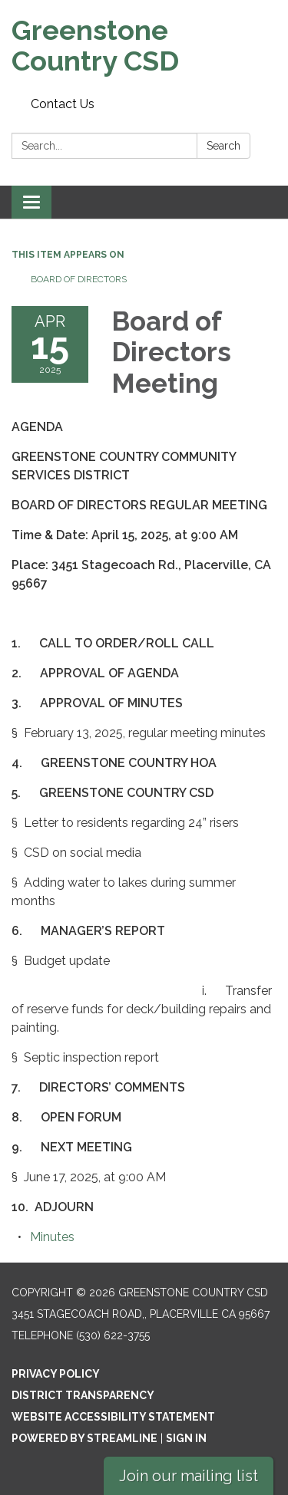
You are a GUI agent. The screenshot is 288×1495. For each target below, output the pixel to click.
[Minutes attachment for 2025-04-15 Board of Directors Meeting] (52, 1237)
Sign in (186, 1438)
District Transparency (83, 1395)
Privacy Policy (56, 1374)
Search (223, 146)
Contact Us (62, 104)
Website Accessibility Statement (113, 1417)
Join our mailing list (188, 1476)
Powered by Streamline (84, 1438)
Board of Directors (79, 279)
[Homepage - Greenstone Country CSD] (144, 45)
